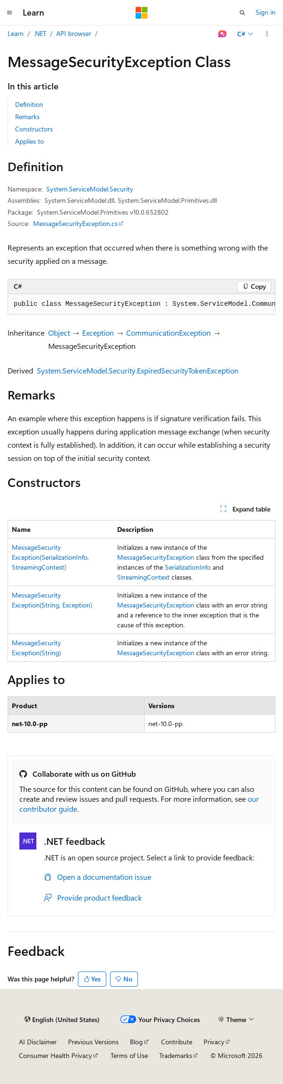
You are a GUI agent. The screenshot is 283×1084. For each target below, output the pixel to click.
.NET (40, 33)
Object (59, 333)
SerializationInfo (188, 567)
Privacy (214, 1041)
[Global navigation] (9, 12)
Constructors (34, 128)
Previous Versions (93, 1041)
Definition (29, 104)
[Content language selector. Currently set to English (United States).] (62, 1019)
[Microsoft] (142, 13)
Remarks (27, 116)
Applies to (29, 141)
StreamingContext (143, 576)
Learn (16, 33)
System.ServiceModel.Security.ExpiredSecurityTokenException (138, 370)
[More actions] (267, 34)
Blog (136, 1041)
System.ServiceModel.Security (89, 188)
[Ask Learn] (223, 34)
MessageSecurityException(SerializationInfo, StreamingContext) (50, 557)
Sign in (265, 12)
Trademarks (175, 1055)
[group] (141, 304)
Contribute (176, 1041)
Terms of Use (129, 1055)
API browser (73, 33)
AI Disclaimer (38, 1041)
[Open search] (242, 12)
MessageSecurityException (155, 557)
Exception (98, 333)
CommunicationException (168, 333)
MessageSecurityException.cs (75, 223)
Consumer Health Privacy (55, 1055)
